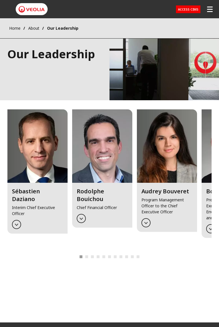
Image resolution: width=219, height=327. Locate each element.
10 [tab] (120, 256)
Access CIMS (188, 9)
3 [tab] (92, 256)
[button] (37, 171)
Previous (83, 257)
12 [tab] (132, 256)
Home (15, 28)
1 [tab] (81, 256)
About (33, 28)
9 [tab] (115, 256)
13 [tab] (138, 256)
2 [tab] (86, 256)
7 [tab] (103, 256)
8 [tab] (109, 256)
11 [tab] (126, 256)
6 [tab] (98, 256)
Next (135, 257)
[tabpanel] (37, 177)
